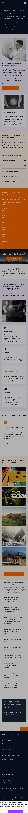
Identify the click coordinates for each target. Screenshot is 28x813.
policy (18, 806)
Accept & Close (15, 811)
